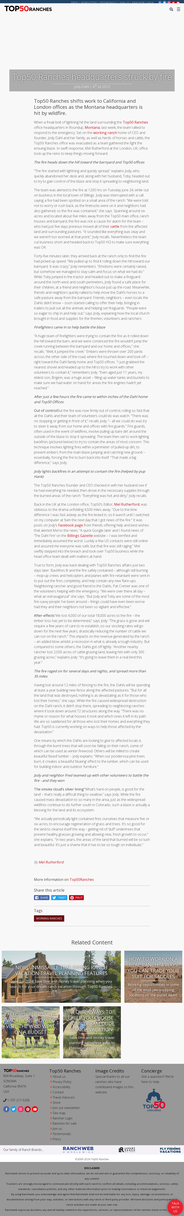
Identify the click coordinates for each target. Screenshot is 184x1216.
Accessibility (61, 1087)
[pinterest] (174, 2)
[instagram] (169, 2)
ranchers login (143, 2)
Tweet (59, 899)
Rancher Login (63, 1118)
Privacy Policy (62, 1082)
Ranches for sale (65, 1123)
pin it (76, 899)
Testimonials (108, 2)
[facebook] (160, 2)
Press (74, 2)
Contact (58, 1092)
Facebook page (70, 527)
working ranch (105, 134)
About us (59, 1076)
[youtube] (178, 2)
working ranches (49, 920)
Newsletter (89, 2)
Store (57, 1103)
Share (41, 899)
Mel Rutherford (126, 506)
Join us (124, 2)
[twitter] (165, 2)
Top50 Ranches (135, 124)
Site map (59, 1113)
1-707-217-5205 (16, 1100)
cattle (114, 228)
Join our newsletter (66, 1108)
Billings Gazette (80, 537)
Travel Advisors (64, 1097)
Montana (92, 129)
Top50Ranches (81, 881)
